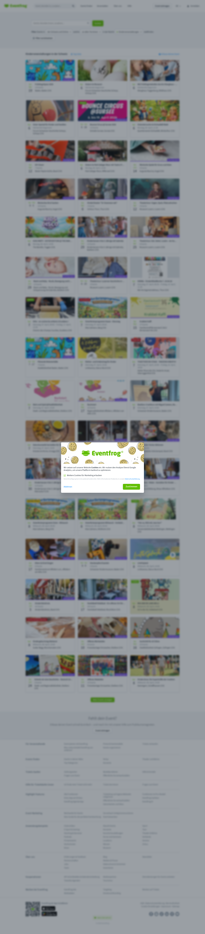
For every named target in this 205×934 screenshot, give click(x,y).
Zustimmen (131, 486)
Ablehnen (68, 486)
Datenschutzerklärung (132, 479)
